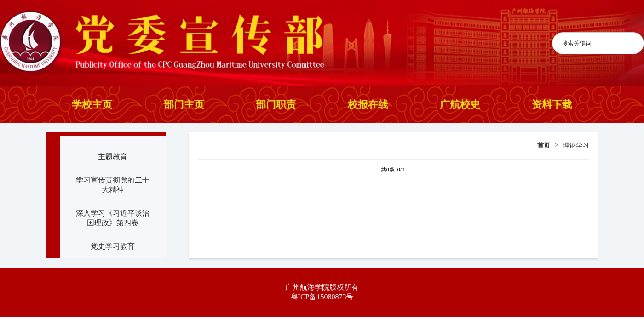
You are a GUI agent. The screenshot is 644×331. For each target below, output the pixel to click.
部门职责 (276, 104)
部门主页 (184, 104)
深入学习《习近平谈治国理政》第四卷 (113, 218)
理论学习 (576, 145)
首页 (543, 145)
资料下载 (552, 104)
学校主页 (92, 104)
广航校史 (460, 104)
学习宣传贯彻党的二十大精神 (113, 185)
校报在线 (368, 104)
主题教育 (112, 156)
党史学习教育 (113, 246)
